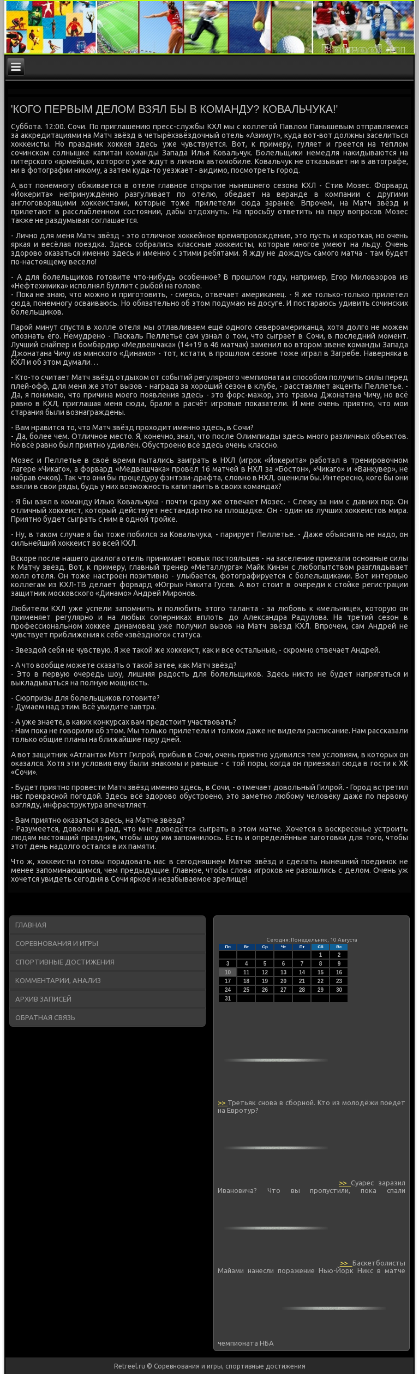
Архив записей (43, 999)
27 (283, 990)
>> (223, 1102)
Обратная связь (45, 1017)
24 (228, 990)
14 (302, 972)
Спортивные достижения (65, 962)
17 (228, 981)
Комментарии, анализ (58, 980)
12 (265, 972)
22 (321, 981)
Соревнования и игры (56, 943)
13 (283, 972)
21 (302, 981)
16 (339, 972)
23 (339, 981)
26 (265, 990)
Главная (30, 925)
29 (321, 990)
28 (302, 990)
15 (321, 972)
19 (265, 981)
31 (228, 999)
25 (246, 990)
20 (283, 981)
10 (228, 972)
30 (339, 990)
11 (246, 972)
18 (246, 981)
